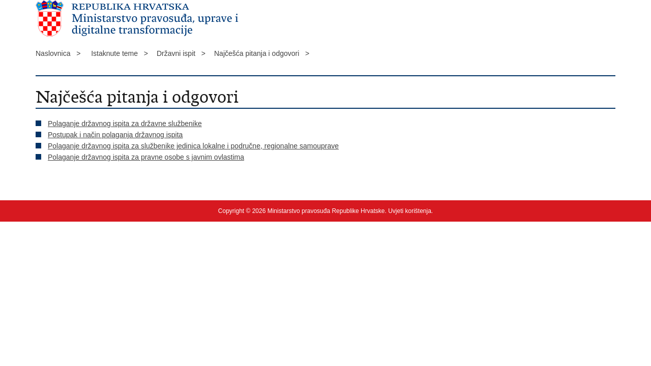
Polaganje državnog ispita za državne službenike (125, 123)
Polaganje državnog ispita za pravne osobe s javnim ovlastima (146, 157)
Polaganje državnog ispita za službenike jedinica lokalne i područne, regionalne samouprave (193, 146)
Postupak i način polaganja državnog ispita (115, 135)
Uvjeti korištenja (409, 211)
